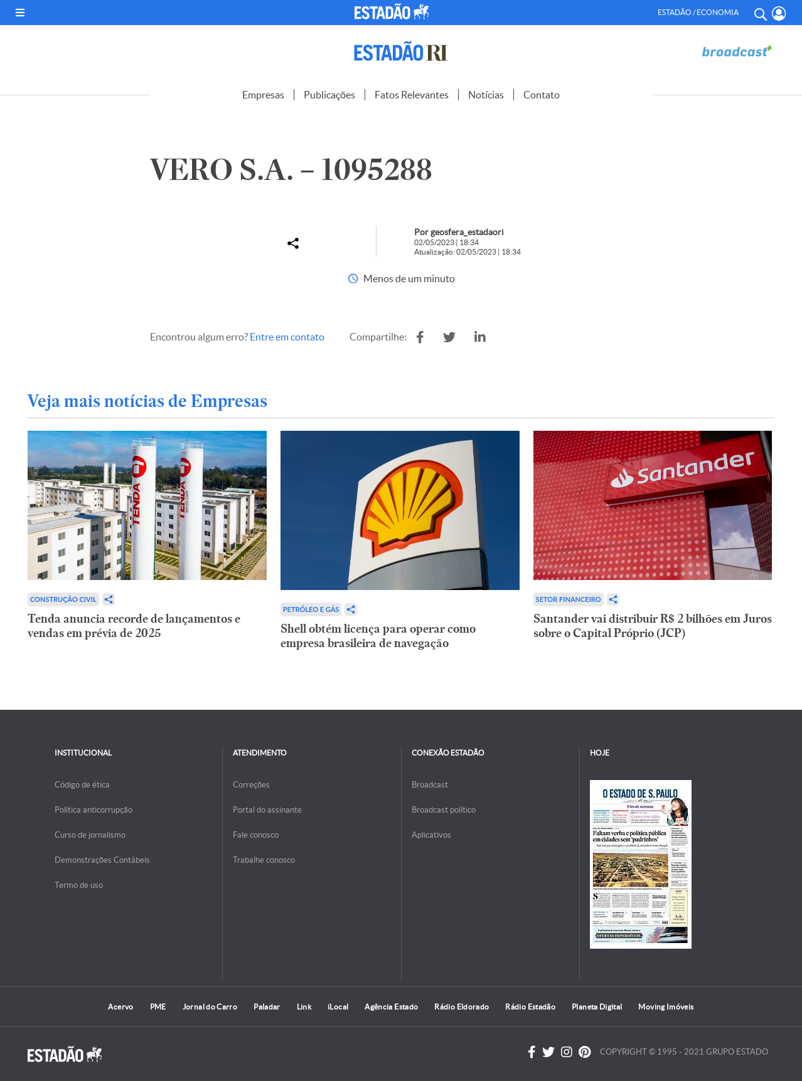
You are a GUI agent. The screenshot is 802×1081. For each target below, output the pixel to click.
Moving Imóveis (665, 1007)
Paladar (267, 1007)
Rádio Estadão (530, 1007)
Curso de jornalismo (90, 835)
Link (304, 1007)
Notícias (486, 94)
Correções (251, 784)
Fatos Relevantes (412, 94)
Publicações (329, 94)
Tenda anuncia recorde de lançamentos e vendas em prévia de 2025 (134, 625)
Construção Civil (63, 599)
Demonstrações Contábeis (102, 860)
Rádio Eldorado (461, 1007)
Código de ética (82, 784)
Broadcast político (444, 810)
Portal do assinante (267, 810)
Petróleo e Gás (311, 609)
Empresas (263, 94)
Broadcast (430, 784)
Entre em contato (287, 336)
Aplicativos (431, 835)
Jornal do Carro (210, 1007)
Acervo (120, 1007)
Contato (541, 94)
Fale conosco (256, 835)
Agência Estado (391, 1007)
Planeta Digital (597, 1007)
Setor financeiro (568, 599)
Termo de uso (79, 885)
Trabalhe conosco (264, 860)
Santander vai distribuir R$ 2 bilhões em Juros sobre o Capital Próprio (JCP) (652, 625)
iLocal (338, 1007)
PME (158, 1007)
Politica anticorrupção (93, 810)
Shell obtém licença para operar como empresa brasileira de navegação (378, 635)
